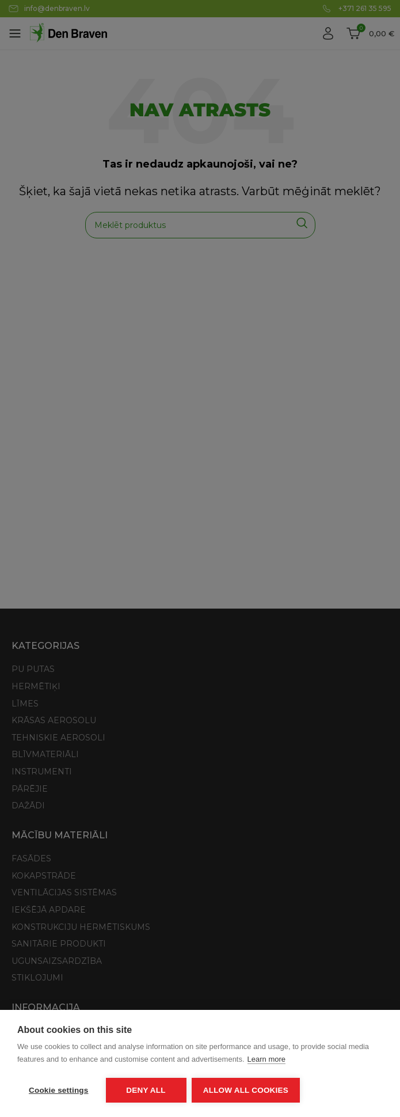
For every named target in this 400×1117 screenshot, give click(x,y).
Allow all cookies (246, 1090)
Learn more (266, 1059)
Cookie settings (59, 1090)
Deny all (145, 1090)
